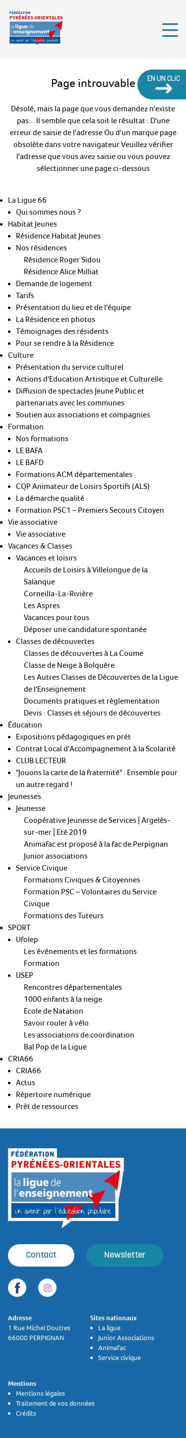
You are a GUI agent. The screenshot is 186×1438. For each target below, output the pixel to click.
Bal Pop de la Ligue (55, 1046)
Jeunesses (24, 796)
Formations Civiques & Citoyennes (82, 880)
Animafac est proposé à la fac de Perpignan (96, 844)
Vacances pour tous (56, 617)
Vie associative (33, 522)
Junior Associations (126, 1337)
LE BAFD (30, 462)
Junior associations (56, 856)
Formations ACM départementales (74, 474)
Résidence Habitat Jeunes (58, 236)
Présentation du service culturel (70, 367)
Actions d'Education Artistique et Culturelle (89, 379)
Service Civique (41, 868)
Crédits (26, 1413)
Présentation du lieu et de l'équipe (73, 307)
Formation (26, 426)
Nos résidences (41, 247)
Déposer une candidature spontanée (85, 629)
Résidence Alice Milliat (61, 271)
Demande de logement (54, 283)
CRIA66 (20, 1058)
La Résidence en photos (55, 319)
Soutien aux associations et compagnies (83, 414)
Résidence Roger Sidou (62, 259)
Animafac (112, 1347)
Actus (25, 1082)
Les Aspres (42, 605)
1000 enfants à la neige (63, 999)
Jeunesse (31, 808)
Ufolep (27, 939)
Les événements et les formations (80, 951)
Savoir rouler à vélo (56, 1023)
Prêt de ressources (47, 1106)
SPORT (19, 927)
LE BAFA (29, 450)
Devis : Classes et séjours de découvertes (92, 713)
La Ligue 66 (27, 200)
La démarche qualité (50, 498)
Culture (21, 355)
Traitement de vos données (55, 1403)
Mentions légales (40, 1393)
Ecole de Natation (53, 1011)
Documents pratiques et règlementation (92, 701)
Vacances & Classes (40, 546)
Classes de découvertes (55, 641)
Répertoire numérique (53, 1094)
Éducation (25, 724)
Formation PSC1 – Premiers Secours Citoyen (90, 510)
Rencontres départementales (73, 987)
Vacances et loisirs (46, 558)
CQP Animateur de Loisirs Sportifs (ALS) (83, 486)
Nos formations (42, 438)
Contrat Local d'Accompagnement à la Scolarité (96, 748)
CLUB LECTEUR (41, 760)
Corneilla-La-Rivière (58, 593)
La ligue (109, 1327)
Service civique (119, 1357)
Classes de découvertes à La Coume (83, 653)
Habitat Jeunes (32, 224)
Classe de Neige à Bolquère (69, 665)
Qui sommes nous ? (48, 212)
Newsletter (124, 1255)
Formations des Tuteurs (64, 915)
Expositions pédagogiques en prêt (73, 736)
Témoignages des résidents (62, 331)
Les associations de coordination (79, 1035)
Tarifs (25, 295)
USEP (24, 975)
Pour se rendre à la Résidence (65, 343)
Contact (41, 1255)
